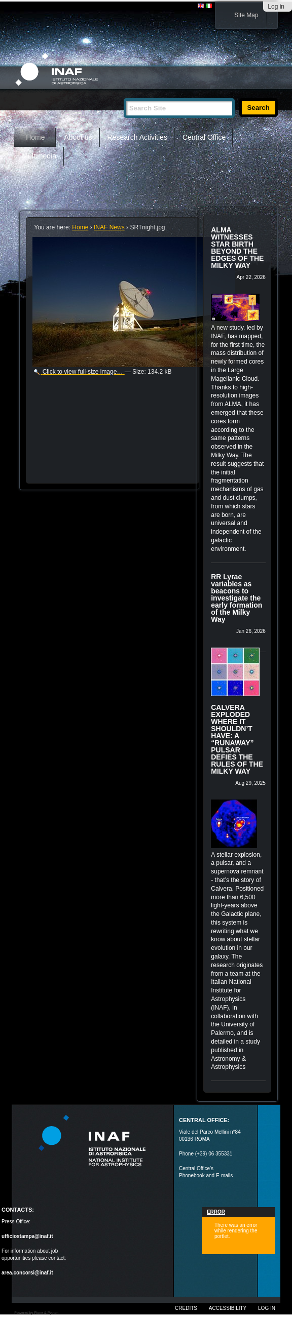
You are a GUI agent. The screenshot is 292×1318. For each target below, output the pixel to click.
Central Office (204, 137)
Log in (276, 6)
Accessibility (227, 1308)
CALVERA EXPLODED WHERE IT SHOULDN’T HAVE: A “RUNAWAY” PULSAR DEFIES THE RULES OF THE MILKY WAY (237, 739)
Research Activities (137, 137)
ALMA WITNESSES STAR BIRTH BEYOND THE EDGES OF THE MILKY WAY (237, 247)
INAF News (109, 227)
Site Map (246, 15)
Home (35, 137)
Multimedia (39, 156)
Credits (186, 1308)
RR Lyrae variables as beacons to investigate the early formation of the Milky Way (236, 598)
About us (78, 137)
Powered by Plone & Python (36, 1312)
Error (216, 1212)
